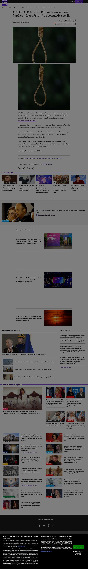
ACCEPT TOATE (79, 547)
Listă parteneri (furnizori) (46, 551)
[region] (44, 551)
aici (7, 559)
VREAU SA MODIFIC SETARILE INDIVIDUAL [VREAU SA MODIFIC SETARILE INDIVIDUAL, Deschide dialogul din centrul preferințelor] (78, 553)
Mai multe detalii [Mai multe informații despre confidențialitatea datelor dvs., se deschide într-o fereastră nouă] (21, 546)
